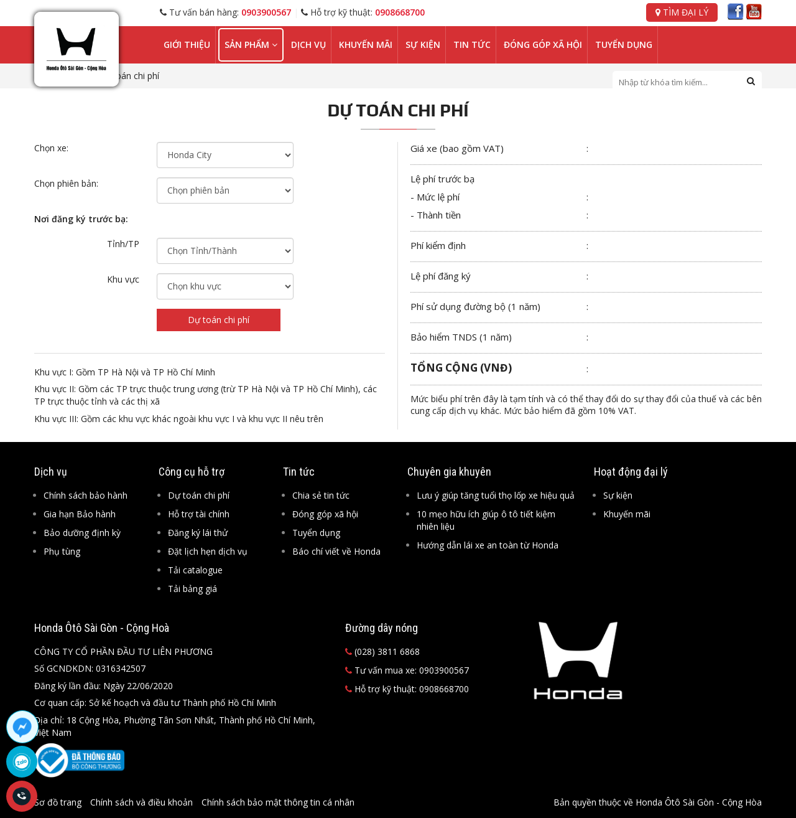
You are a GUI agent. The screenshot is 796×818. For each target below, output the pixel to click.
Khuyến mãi (365, 44)
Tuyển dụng (623, 44)
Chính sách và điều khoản (141, 802)
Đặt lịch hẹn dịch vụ (208, 551)
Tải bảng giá (192, 589)
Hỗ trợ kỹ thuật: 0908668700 (407, 689)
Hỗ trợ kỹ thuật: (363, 12)
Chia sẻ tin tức (320, 495)
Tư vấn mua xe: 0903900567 (407, 670)
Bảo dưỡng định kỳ (82, 532)
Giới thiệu (187, 44)
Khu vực (123, 279)
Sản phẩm (250, 44)
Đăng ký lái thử (198, 532)
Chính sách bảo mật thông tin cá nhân (277, 802)
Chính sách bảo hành (85, 495)
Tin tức (472, 44)
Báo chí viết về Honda (336, 551)
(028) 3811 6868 (382, 651)
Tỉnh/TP (123, 244)
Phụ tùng (62, 551)
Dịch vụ (308, 44)
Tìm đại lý (681, 12)
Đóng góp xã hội (543, 44)
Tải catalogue (195, 570)
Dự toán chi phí (218, 320)
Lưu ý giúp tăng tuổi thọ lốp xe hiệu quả (496, 495)
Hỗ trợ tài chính (198, 514)
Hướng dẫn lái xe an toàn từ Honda (487, 545)
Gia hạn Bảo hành (80, 514)
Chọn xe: (51, 148)
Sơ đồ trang (57, 802)
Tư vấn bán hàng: (225, 12)
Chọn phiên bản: (66, 183)
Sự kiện (422, 44)
